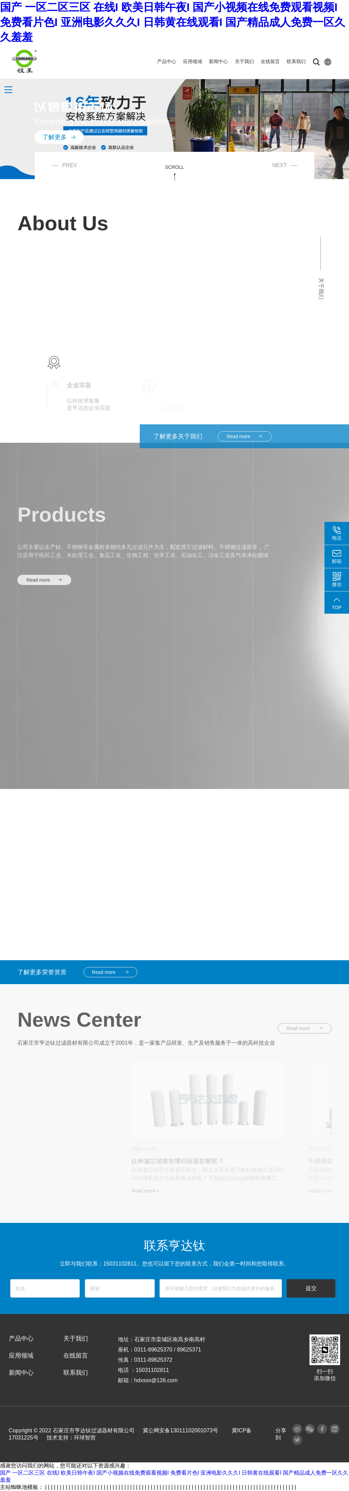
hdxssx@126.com (156, 1380)
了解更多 (59, 127)
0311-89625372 (153, 1360)
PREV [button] (64, 165)
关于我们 (244, 61)
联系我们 (296, 61)
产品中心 (166, 61)
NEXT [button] (284, 165)
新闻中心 (218, 61)
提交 (311, 1288)
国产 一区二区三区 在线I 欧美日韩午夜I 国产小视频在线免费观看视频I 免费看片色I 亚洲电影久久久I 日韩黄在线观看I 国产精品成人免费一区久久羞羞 (172, 22)
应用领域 (192, 61)
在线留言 (270, 61)
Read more (44, 641)
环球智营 (85, 1438)
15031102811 (152, 1370)
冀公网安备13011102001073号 (180, 1430)
